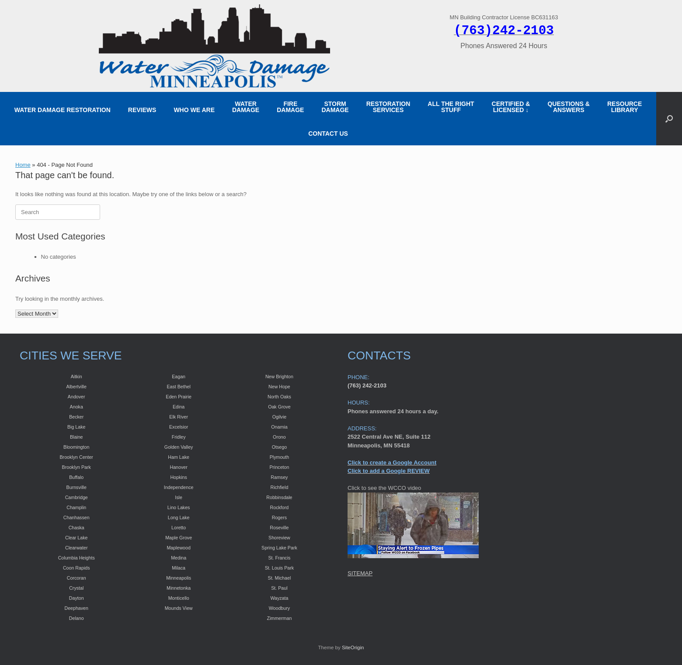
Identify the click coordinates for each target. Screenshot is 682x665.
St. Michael (279, 578)
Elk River (178, 416)
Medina (178, 557)
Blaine (76, 437)
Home (23, 165)
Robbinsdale (279, 497)
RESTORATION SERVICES (388, 106)
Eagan (178, 376)
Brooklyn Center (76, 457)
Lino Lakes (178, 507)
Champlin (76, 507)
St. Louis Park (279, 567)
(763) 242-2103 (367, 385)
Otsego (279, 447)
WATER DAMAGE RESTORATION (62, 109)
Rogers (279, 517)
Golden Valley (178, 447)
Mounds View (179, 608)
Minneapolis (178, 578)
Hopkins (178, 477)
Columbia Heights (76, 557)
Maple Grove (178, 537)
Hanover (178, 467)
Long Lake (179, 517)
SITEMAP (360, 573)
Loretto (178, 527)
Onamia (279, 426)
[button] (669, 118)
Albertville (76, 386)
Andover (76, 396)
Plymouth (279, 457)
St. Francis (279, 557)
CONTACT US (328, 133)
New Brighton (279, 376)
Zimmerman (279, 618)
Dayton (76, 598)
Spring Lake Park (279, 547)
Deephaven (76, 608)
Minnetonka (179, 588)
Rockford (279, 507)
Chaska (76, 527)
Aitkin (76, 376)
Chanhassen (76, 517)
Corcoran (76, 578)
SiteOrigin (353, 647)
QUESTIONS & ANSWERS (568, 106)
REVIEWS (142, 109)
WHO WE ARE (194, 109)
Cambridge (76, 497)
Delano (76, 618)
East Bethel (179, 386)
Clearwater (76, 547)
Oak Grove (279, 406)
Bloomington (76, 447)
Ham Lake (178, 457)
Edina (178, 406)
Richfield (279, 487)
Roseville (279, 527)
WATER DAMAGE (245, 106)
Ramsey (279, 477)
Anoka (76, 406)
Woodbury (279, 608)
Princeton (279, 467)
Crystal (76, 588)
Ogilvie (279, 416)
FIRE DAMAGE (290, 106)
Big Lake (76, 426)
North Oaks (279, 396)
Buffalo (76, 477)
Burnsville (76, 487)
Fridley (179, 437)
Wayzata (279, 598)
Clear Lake (76, 537)
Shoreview (279, 537)
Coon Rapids (76, 567)
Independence (179, 487)
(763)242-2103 (504, 30)
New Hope (279, 386)
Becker (76, 416)
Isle (178, 497)
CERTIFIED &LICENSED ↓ (511, 106)
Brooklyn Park (76, 467)
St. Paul (279, 588)
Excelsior (178, 426)
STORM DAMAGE (334, 106)
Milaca (178, 567)
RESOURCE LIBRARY (624, 106)
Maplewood (179, 547)
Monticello (178, 598)
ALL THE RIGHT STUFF (451, 106)
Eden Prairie (178, 396)
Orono (279, 437)
